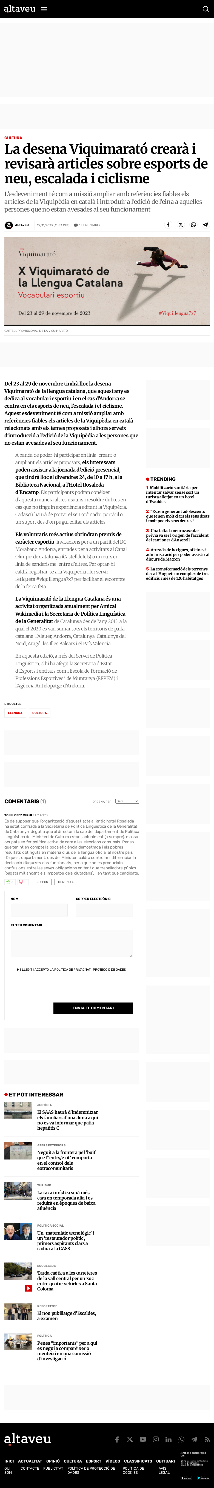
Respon (42, 882)
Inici (9, 1461)
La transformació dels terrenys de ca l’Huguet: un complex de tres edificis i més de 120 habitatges (177, 574)
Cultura (13, 138)
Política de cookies (133, 1470)
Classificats (138, 1461)
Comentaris (89, 225)
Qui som (8, 1470)
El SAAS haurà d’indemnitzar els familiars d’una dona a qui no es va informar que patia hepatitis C (67, 1120)
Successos (46, 1266)
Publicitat (53, 1468)
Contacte (30, 1468)
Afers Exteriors (51, 1145)
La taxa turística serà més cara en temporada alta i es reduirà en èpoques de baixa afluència (66, 1200)
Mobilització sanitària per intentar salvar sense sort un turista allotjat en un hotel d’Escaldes (172, 494)
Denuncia (65, 882)
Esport (93, 1461)
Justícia (44, 1105)
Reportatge (47, 1306)
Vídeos (112, 1461)
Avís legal (164, 1470)
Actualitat (30, 1461)
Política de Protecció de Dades (91, 1470)
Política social (50, 1225)
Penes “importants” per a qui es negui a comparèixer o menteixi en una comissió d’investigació (67, 1351)
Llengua (15, 713)
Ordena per (102, 802)
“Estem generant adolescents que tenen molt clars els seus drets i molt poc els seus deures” (177, 516)
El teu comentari (26, 925)
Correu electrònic (93, 899)
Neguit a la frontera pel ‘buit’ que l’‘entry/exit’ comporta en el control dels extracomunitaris (66, 1160)
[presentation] (52, 992)
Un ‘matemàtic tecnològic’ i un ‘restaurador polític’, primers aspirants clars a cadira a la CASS (65, 1241)
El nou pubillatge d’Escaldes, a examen (66, 1316)
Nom (14, 899)
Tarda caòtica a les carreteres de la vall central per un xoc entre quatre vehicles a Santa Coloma (67, 1281)
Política (44, 1336)
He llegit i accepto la (68, 970)
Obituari (165, 1461)
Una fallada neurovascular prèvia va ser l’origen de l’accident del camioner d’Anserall (177, 535)
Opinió (53, 1461)
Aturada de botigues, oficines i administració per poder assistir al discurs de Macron (177, 554)
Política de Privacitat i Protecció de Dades (90, 970)
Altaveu (22, 225)
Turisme (44, 1185)
